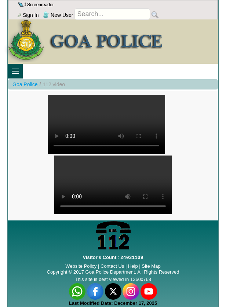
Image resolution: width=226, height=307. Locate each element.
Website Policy (80, 266)
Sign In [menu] (28, 15)
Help (133, 266)
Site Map (151, 266)
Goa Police (24, 84)
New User (58, 15)
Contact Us (112, 266)
